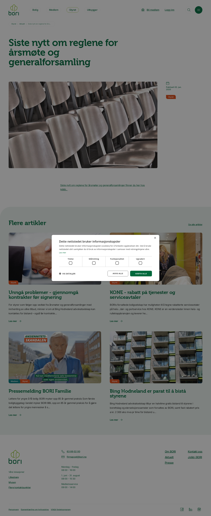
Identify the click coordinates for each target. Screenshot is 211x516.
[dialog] (105, 258)
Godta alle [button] (141, 273)
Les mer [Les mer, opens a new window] (63, 252)
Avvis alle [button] (116, 273)
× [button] (155, 238)
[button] (67, 273)
